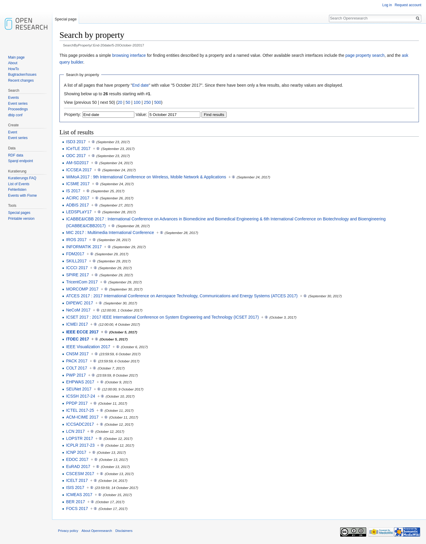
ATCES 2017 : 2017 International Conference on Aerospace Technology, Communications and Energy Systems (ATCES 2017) (182, 295)
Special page (66, 19)
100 (137, 102)
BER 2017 (75, 501)
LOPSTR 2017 (79, 438)
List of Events (18, 184)
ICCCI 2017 (77, 267)
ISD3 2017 (75, 141)
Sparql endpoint (20, 161)
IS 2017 (73, 190)
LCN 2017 (75, 431)
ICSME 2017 (77, 183)
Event (12, 132)
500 (157, 102)
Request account (408, 5)
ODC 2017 (75, 155)
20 (120, 102)
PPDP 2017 (77, 403)
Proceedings (18, 109)
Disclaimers (124, 530)
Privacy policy (68, 530)
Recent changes (21, 80)
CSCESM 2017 (80, 473)
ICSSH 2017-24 (80, 396)
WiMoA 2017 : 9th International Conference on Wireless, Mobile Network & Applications (146, 177)
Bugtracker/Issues (22, 74)
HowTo (13, 69)
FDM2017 (75, 253)
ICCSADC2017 (80, 424)
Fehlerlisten (17, 190)
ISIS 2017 (75, 487)
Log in (387, 5)
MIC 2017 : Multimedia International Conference (110, 232)
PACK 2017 (76, 361)
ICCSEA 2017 (78, 169)
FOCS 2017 (77, 508)
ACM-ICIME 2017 (82, 417)
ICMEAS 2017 (79, 494)
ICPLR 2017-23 (80, 445)
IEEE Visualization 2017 (88, 346)
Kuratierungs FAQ (22, 178)
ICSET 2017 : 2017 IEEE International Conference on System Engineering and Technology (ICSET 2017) (162, 317)
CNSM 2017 (77, 353)
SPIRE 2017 (77, 274)
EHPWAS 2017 (80, 382)
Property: (72, 114)
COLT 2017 (76, 368)
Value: (141, 114)
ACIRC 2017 (77, 198)
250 (147, 102)
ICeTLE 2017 (78, 148)
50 (128, 102)
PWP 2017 (76, 375)
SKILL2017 (76, 261)
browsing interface (129, 55)
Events (13, 98)
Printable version (21, 219)
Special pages (19, 213)
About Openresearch (97, 530)
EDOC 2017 (77, 459)
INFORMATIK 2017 (83, 246)
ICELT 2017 (77, 480)
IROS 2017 (76, 239)
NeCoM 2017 (78, 310)
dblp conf (15, 115)
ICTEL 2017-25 (80, 410)
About (12, 63)
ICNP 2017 (76, 452)
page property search (365, 55)
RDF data (15, 155)
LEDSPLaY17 (78, 211)
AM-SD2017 (77, 162)
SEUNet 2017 (78, 389)
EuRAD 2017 (78, 466)
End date (140, 85)
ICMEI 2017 (77, 324)
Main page (16, 57)
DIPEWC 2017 (79, 303)
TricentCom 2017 (82, 282)
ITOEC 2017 (77, 339)
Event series (18, 103)
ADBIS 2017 (77, 205)
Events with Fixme (22, 195)
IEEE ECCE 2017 (82, 332)
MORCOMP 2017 (82, 289)
